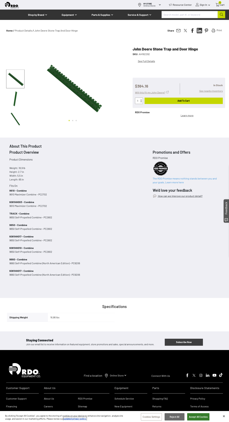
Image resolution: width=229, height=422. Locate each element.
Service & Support (138, 14)
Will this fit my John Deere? (150, 92)
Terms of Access (199, 406)
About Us (49, 398)
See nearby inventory (211, 90)
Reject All (174, 416)
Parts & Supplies (101, 14)
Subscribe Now (184, 342)
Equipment (68, 14)
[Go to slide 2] (72, 120)
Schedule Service (124, 398)
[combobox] (193, 14)
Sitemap (82, 406)
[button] (15, 79)
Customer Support (16, 398)
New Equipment (123, 406)
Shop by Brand (36, 14)
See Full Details (146, 61)
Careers (48, 406)
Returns (156, 406)
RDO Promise (85, 398)
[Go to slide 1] (69, 120)
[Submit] (221, 14)
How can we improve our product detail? (179, 195)
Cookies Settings (151, 416)
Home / (10, 30)
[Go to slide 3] (76, 120)
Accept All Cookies (198, 416)
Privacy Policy (197, 398)
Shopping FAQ (160, 398)
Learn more (187, 115)
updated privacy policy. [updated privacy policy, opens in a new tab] (75, 419)
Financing (11, 406)
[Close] (223, 416)
